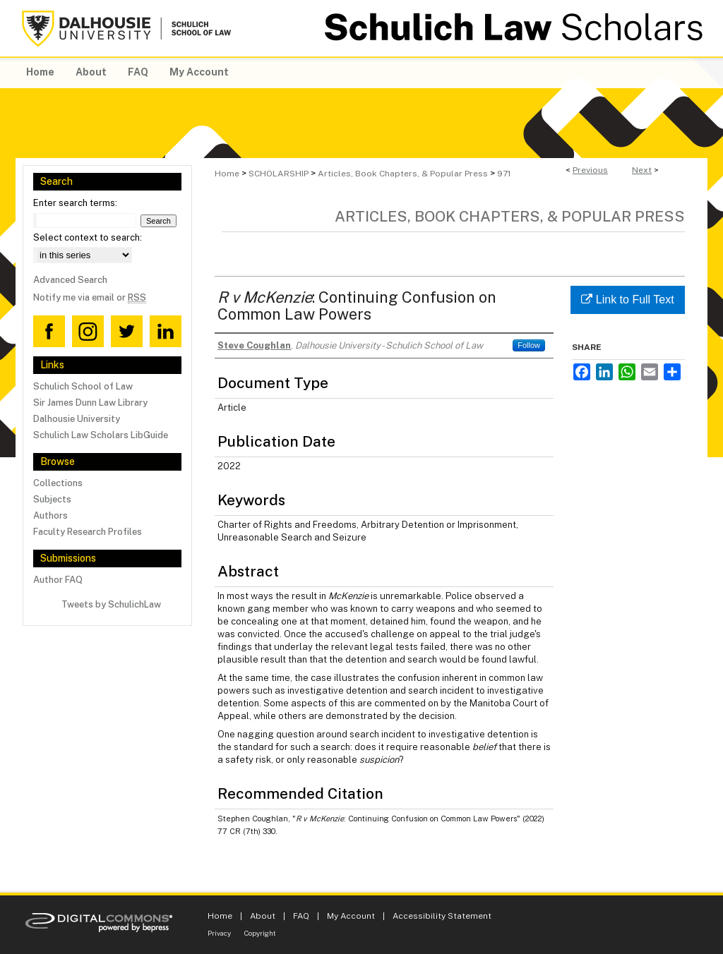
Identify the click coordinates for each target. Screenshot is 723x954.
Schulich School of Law (83, 386)
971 (503, 174)
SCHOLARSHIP (279, 174)
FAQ (301, 916)
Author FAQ (58, 579)
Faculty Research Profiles (87, 531)
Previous (590, 170)
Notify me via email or (89, 297)
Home (227, 174)
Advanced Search (70, 279)
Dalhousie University (76, 418)
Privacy (219, 933)
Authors (50, 515)
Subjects (52, 499)
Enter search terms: (75, 203)
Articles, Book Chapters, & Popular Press (403, 174)
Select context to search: (87, 237)
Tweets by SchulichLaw (111, 604)
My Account (351, 916)
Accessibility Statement (442, 916)
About (262, 916)
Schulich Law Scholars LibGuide (100, 435)
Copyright (260, 933)
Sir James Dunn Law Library (90, 402)
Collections (58, 483)
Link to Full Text (627, 300)
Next (642, 170)
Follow (529, 345)
